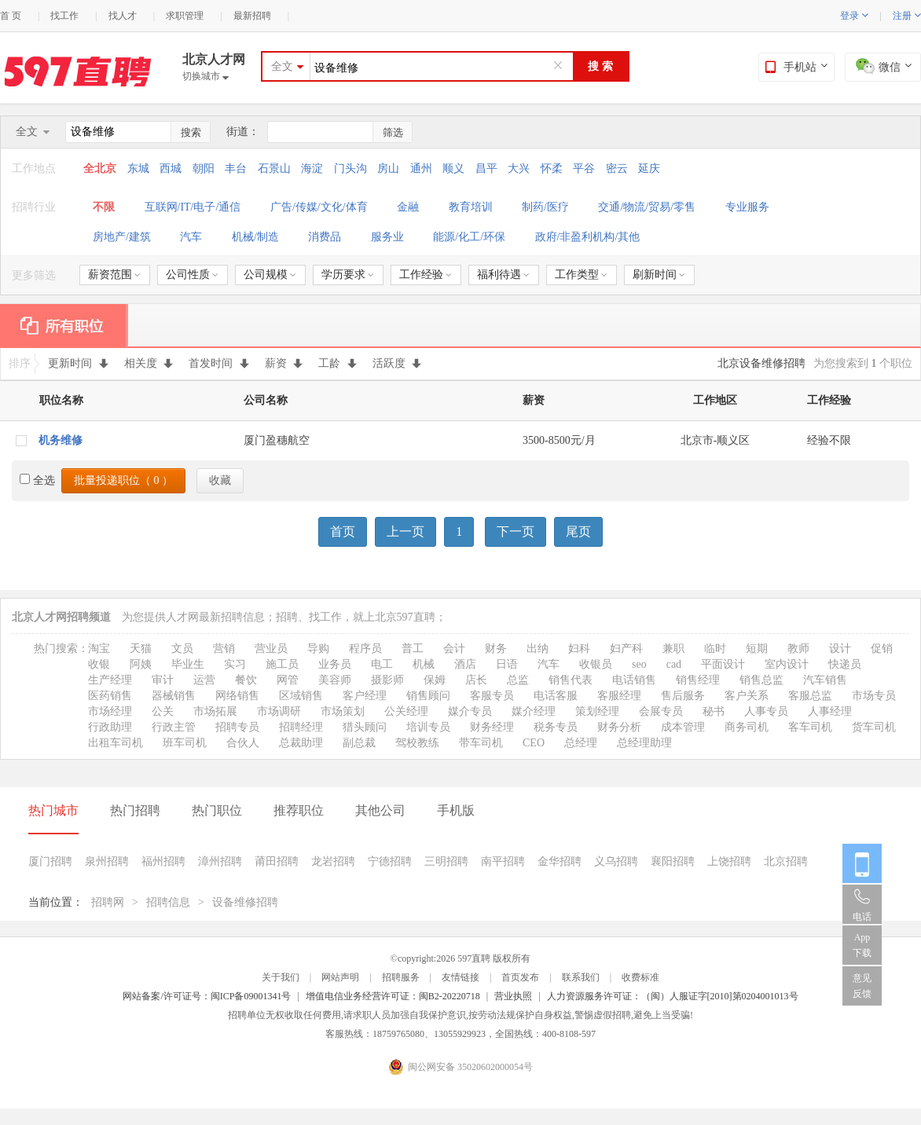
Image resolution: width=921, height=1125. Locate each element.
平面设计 (723, 664)
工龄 (337, 363)
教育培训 (471, 207)
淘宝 (99, 648)
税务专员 (556, 727)
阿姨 (141, 664)
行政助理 (110, 727)
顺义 (453, 168)
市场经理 (110, 711)
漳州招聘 (220, 861)
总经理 (580, 743)
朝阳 (204, 168)
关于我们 (280, 977)
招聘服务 (401, 977)
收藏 (220, 480)
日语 (507, 664)
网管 (288, 680)
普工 (413, 648)
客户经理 (365, 696)
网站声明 (340, 977)
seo (639, 664)
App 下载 (862, 945)
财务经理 (492, 727)
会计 (454, 648)
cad (673, 664)
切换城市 (205, 76)
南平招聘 (503, 861)
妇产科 (626, 648)
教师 (798, 648)
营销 (224, 648)
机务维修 (61, 440)
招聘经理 (301, 727)
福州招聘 (163, 861)
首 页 (10, 15)
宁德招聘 (390, 861)
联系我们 (581, 977)
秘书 (714, 711)
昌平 (486, 168)
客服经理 (619, 696)
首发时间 (219, 363)
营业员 (271, 648)
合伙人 (242, 743)
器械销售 (174, 696)
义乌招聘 (616, 861)
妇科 (579, 648)
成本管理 (683, 727)
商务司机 (747, 727)
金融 (408, 207)
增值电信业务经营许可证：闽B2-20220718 (393, 996)
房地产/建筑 (122, 237)
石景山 (274, 168)
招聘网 (107, 902)
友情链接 (460, 977)
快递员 (844, 664)
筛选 (393, 132)
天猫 (141, 648)
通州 (421, 168)
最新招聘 (252, 15)
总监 (518, 680)
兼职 (673, 648)
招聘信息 (168, 902)
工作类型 (581, 274)
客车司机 (810, 727)
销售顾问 (428, 696)
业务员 (334, 664)
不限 (104, 207)
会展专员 (661, 711)
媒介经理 (534, 711)
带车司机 (481, 743)
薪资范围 (114, 274)
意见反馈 (862, 986)
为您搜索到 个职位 (862, 363)
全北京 (101, 168)
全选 (37, 480)
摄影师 (387, 680)
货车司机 (874, 727)
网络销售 (237, 696)
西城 (171, 168)
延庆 (649, 168)
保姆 (435, 680)
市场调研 (279, 711)
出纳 (538, 648)
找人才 (122, 15)
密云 (617, 168)
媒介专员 (470, 711)
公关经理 (406, 711)
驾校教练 (417, 743)
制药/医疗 (545, 207)
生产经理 (110, 680)
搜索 (191, 132)
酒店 (465, 664)
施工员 (282, 664)
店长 (476, 680)
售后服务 (683, 696)
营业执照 (513, 996)
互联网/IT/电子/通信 (193, 207)
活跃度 (397, 363)
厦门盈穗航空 (277, 440)
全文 (282, 66)
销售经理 (698, 680)
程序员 (365, 648)
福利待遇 (503, 274)
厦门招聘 (50, 861)
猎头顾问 (365, 727)
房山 (388, 168)
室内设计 (787, 664)
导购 (318, 648)
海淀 (312, 168)
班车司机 (185, 743)
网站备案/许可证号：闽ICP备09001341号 (207, 996)
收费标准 (640, 977)
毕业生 (187, 664)
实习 (235, 664)
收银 (99, 664)
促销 (882, 648)
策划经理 (597, 711)
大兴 (519, 168)
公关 (163, 711)
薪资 (284, 363)
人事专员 (766, 711)
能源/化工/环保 (469, 237)
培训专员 (428, 727)
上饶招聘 (729, 861)
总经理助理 (644, 743)
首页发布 (520, 977)
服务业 (387, 237)
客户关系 (747, 696)
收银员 (595, 664)
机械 (424, 664)
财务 (496, 648)
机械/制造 (255, 237)
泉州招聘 (107, 861)
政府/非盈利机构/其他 (587, 237)
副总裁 (359, 743)
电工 (382, 664)
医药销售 (110, 696)
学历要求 (347, 274)
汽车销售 (825, 680)
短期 (757, 648)
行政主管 (174, 727)
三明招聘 (446, 861)
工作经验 (425, 274)
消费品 (324, 237)
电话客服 (556, 696)
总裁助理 (301, 743)
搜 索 (600, 66)
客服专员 (492, 696)
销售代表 (571, 680)
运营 (204, 680)
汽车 (191, 237)
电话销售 (634, 680)
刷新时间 (659, 274)
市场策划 (343, 711)
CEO (534, 743)
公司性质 (192, 274)
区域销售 (301, 696)
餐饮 (246, 680)
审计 (163, 680)
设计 (840, 648)
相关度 (149, 363)
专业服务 (747, 207)
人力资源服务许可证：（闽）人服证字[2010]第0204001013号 (672, 996)
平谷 (584, 168)
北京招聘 (786, 861)
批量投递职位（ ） (123, 480)
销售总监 (761, 680)
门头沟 (350, 168)
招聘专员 (237, 727)
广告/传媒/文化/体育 (319, 207)
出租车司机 (115, 743)
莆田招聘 (277, 861)
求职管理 (185, 15)
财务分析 (619, 727)
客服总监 (810, 696)
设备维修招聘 (245, 902)
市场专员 (874, 696)
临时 (715, 648)
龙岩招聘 (333, 861)
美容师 (334, 680)
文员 (182, 648)
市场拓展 (215, 711)
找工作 (64, 15)
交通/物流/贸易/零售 (646, 207)
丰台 (236, 168)
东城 (138, 168)
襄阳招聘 (673, 861)
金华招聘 (560, 861)
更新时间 (78, 363)
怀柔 (552, 168)
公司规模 (270, 274)
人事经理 (830, 711)
